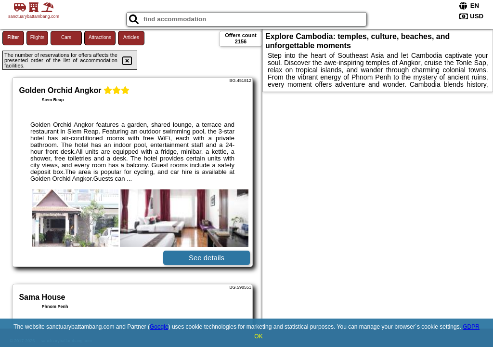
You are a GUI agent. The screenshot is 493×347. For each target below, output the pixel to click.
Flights (37, 37)
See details (206, 258)
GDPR (471, 326)
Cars (66, 37)
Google (159, 326)
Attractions (100, 37)
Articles (131, 37)
